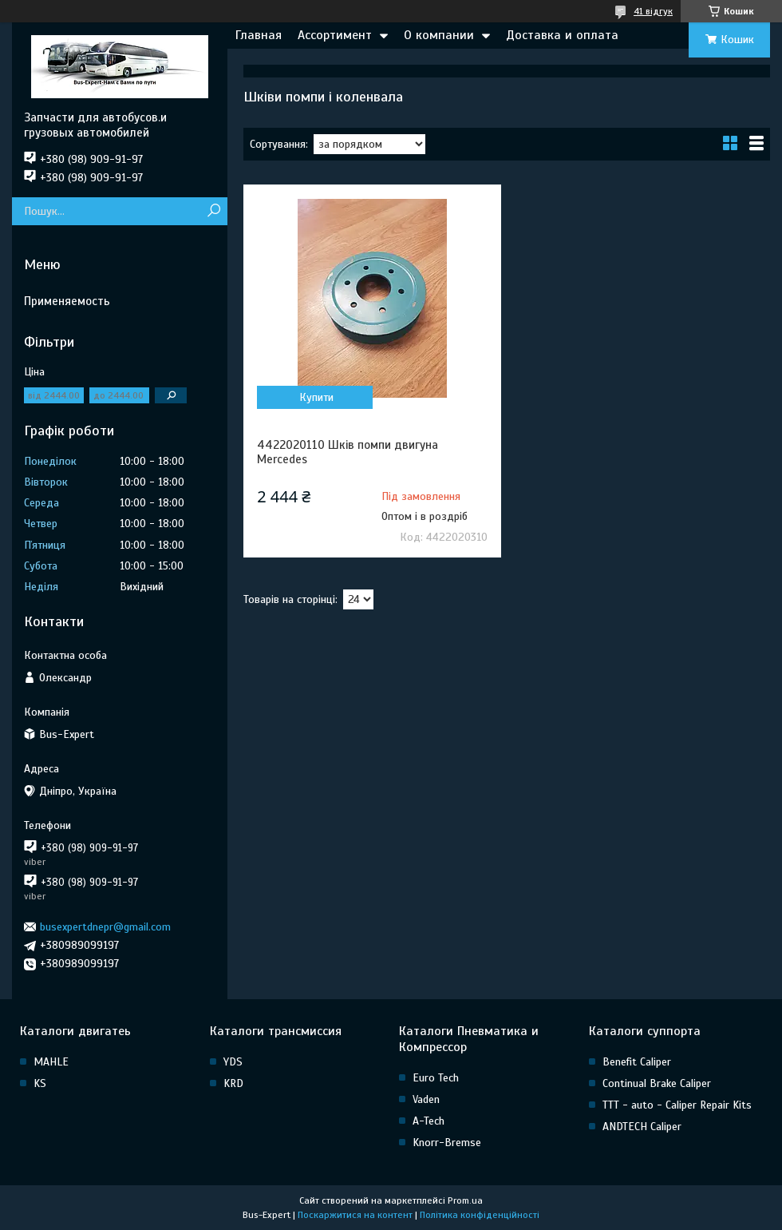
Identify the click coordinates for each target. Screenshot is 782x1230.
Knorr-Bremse (447, 1142)
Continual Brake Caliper (656, 1083)
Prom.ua (465, 1200)
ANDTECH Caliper (641, 1126)
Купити (316, 397)
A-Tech (428, 1121)
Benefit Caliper (636, 1062)
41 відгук (653, 11)
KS (40, 1083)
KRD (233, 1083)
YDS (233, 1062)
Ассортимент (335, 35)
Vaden (426, 1099)
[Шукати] (213, 211)
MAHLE (51, 1062)
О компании (439, 35)
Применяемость (67, 301)
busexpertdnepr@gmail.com (105, 927)
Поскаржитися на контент (355, 1214)
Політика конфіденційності (479, 1214)
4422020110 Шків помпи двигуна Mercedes (347, 452)
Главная (258, 35)
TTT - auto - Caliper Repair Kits (677, 1105)
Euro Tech (436, 1078)
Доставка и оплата (562, 35)
